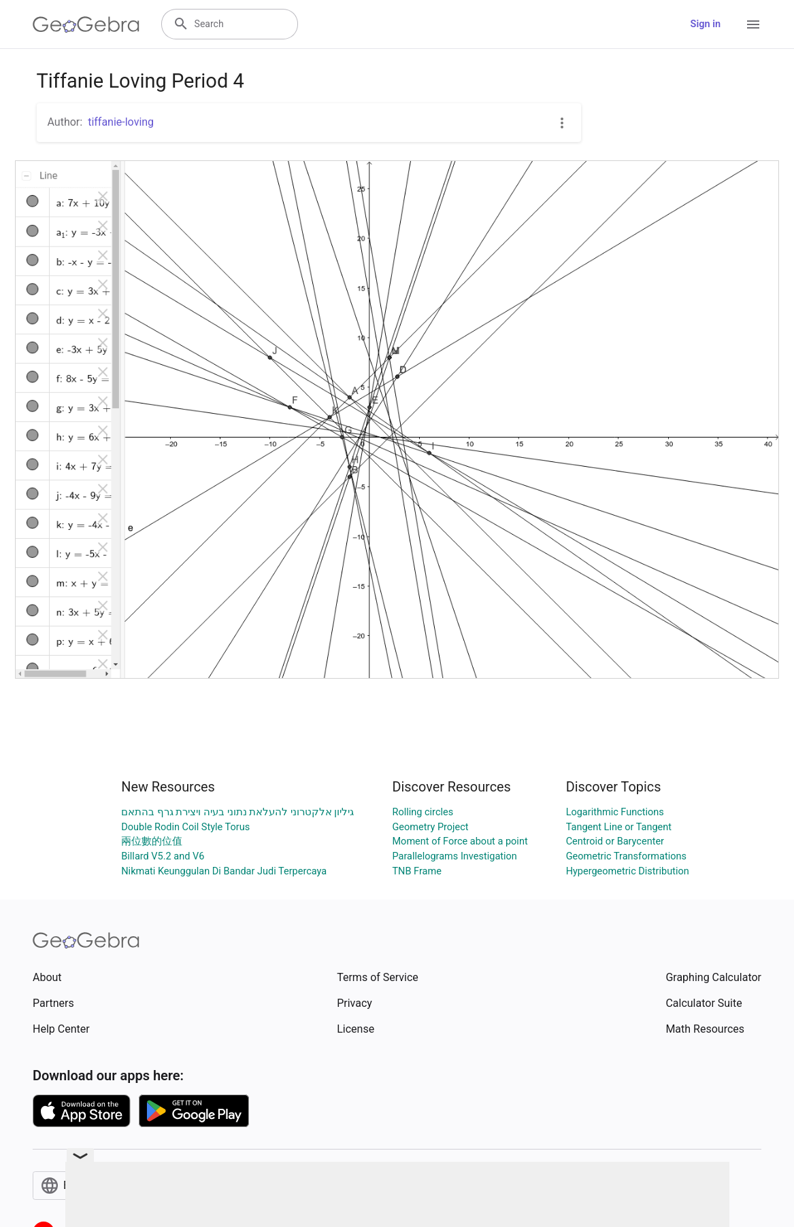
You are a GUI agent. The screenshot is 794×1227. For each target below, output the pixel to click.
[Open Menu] (753, 24)
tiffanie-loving (121, 121)
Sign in (706, 24)
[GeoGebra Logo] (86, 24)
